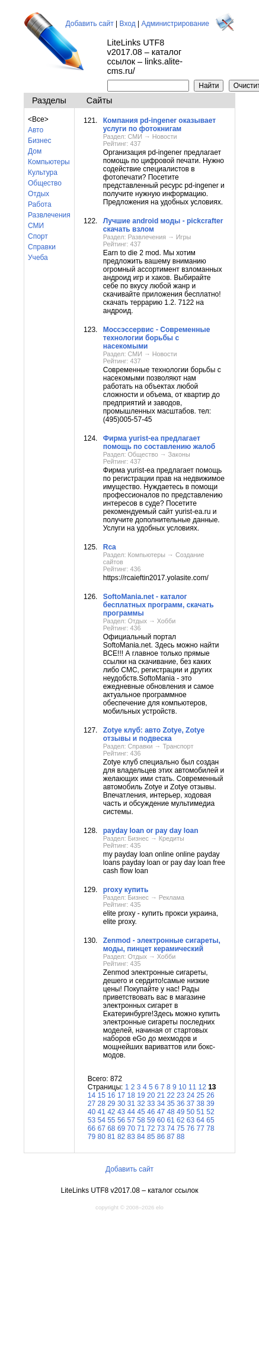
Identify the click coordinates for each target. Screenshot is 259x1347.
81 (111, 1137)
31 (131, 1103)
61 (170, 1120)
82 (121, 1137)
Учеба (38, 257)
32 (141, 1103)
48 (170, 1112)
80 (101, 1137)
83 (131, 1137)
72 (151, 1128)
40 (91, 1112)
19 (141, 1095)
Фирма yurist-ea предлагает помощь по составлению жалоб (159, 442)
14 (91, 1095)
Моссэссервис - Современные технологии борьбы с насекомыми (156, 338)
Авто (35, 130)
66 (91, 1128)
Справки (42, 247)
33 (151, 1103)
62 (180, 1120)
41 (101, 1112)
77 (200, 1128)
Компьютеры (49, 162)
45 (141, 1112)
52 (210, 1112)
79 (91, 1137)
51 (200, 1112)
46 (151, 1112)
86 (161, 1137)
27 (91, 1103)
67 (101, 1128)
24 (190, 1095)
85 (151, 1137)
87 (170, 1137)
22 (170, 1095)
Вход (128, 23)
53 (91, 1120)
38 (200, 1103)
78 (210, 1128)
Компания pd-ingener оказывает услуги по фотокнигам (159, 124)
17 (121, 1095)
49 (180, 1112)
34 (161, 1103)
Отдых (38, 194)
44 (131, 1112)
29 (111, 1103)
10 (182, 1087)
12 (202, 1087)
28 (101, 1103)
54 (101, 1120)
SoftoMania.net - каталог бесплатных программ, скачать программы (158, 605)
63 (190, 1120)
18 (131, 1095)
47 (161, 1112)
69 (121, 1128)
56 (121, 1120)
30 (121, 1103)
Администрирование (175, 23)
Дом (34, 151)
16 (111, 1095)
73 (161, 1128)
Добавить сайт (90, 23)
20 (151, 1095)
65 (210, 1120)
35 (170, 1103)
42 (111, 1112)
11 (192, 1087)
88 (180, 1137)
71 (141, 1128)
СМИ (36, 226)
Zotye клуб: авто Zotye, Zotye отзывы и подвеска (153, 734)
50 (190, 1112)
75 (180, 1128)
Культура (42, 172)
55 (111, 1120)
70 (131, 1128)
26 (210, 1095)
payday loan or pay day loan (151, 831)
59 (151, 1120)
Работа (40, 204)
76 (190, 1128)
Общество (45, 183)
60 (161, 1120)
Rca (109, 547)
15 (101, 1095)
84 (141, 1137)
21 (161, 1095)
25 (200, 1095)
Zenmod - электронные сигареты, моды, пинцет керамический (161, 944)
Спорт (38, 236)
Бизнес (39, 140)
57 (131, 1120)
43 (121, 1112)
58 (141, 1120)
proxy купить (126, 890)
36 (180, 1103)
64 (200, 1120)
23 (180, 1095)
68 (111, 1128)
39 (210, 1103)
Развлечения (49, 215)
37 (190, 1103)
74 (170, 1128)
